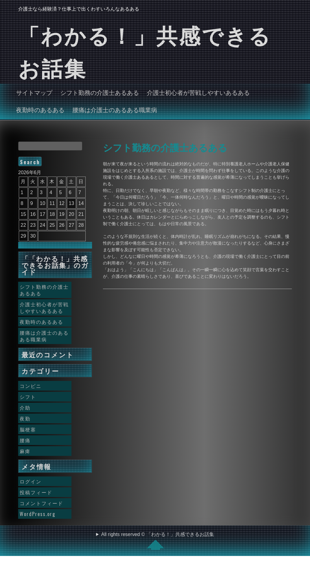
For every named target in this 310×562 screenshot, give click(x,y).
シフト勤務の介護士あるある (99, 92)
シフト (28, 396)
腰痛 (25, 440)
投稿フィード (36, 492)
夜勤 (25, 418)
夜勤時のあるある (40, 109)
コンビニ (30, 385)
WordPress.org (37, 514)
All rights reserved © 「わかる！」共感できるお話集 (157, 541)
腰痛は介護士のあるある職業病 (114, 109)
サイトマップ (34, 92)
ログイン (30, 481)
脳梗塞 (28, 429)
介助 (25, 407)
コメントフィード (41, 503)
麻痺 (25, 451)
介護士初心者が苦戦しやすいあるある (198, 92)
